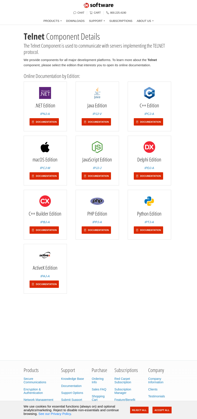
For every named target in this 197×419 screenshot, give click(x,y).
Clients (152, 389)
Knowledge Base (72, 378)
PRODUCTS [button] (51, 21)
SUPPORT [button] (96, 21)
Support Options (72, 393)
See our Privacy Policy (54, 414)
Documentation (71, 386)
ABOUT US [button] (144, 21)
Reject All (139, 410)
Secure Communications (35, 380)
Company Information (155, 380)
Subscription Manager (122, 391)
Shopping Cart (98, 398)
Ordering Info (97, 380)
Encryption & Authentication (33, 391)
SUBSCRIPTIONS (120, 21)
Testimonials (156, 396)
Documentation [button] (44, 121)
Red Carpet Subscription (122, 380)
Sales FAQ (99, 389)
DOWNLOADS (75, 21)
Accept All (161, 410)
